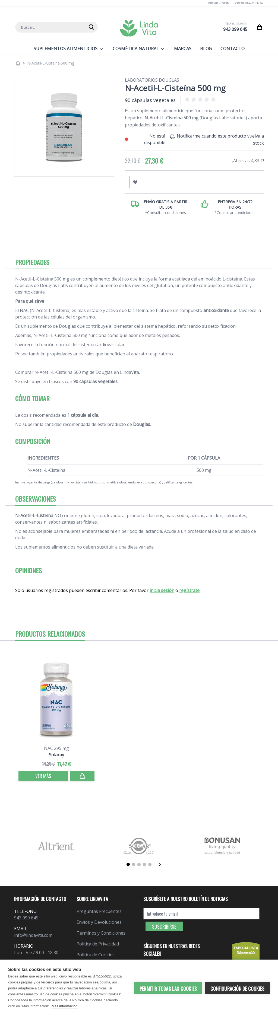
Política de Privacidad (98, 944)
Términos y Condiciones (101, 933)
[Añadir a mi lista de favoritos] (135, 182)
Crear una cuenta (249, 3)
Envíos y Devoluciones (99, 922)
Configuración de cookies (237, 988)
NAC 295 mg (56, 748)
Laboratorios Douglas (152, 80)
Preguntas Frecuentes (99, 911)
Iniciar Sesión (218, 3)
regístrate (189, 590)
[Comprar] (82, 776)
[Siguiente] (161, 864)
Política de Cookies (96, 955)
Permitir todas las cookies (168, 988)
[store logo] (139, 28)
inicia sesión (162, 590)
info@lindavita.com (33, 935)
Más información (64, 1006)
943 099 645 (235, 29)
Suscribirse (164, 926)
